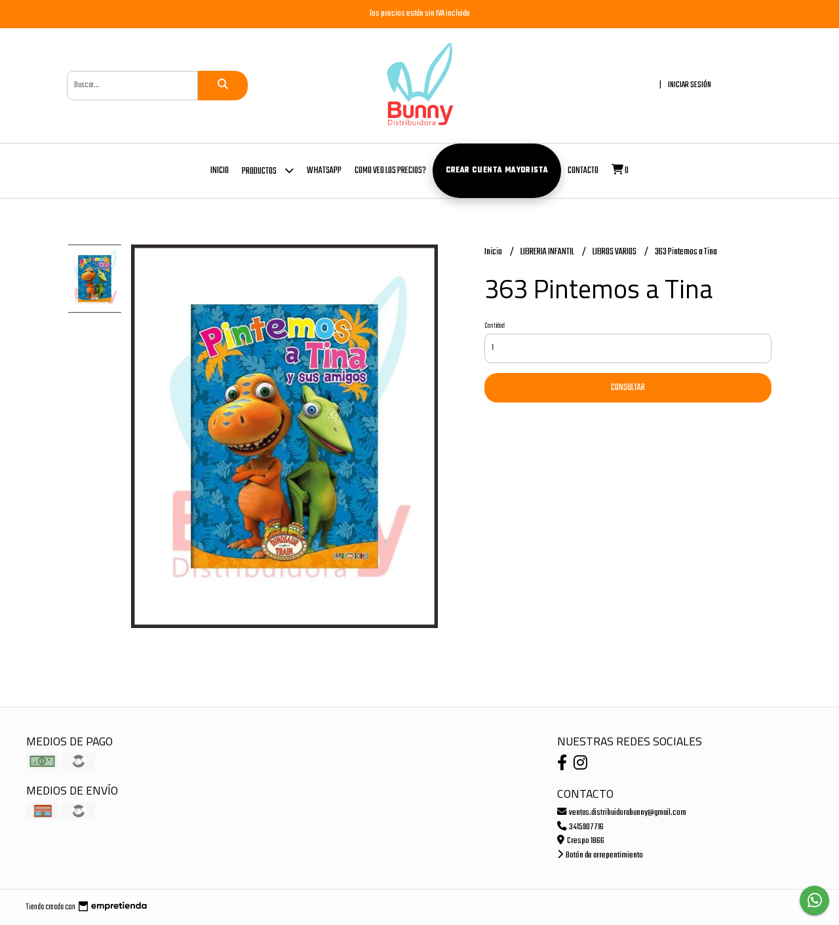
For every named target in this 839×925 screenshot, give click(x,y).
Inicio (219, 170)
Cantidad (494, 326)
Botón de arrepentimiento (600, 855)
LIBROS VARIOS (615, 252)
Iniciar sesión (689, 85)
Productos (268, 170)
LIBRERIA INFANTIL (548, 252)
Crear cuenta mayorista (497, 170)
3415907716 (580, 827)
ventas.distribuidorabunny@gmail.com (621, 812)
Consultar (628, 387)
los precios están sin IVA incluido (420, 13)
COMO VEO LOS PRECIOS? (390, 170)
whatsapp (324, 170)
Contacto (583, 170)
